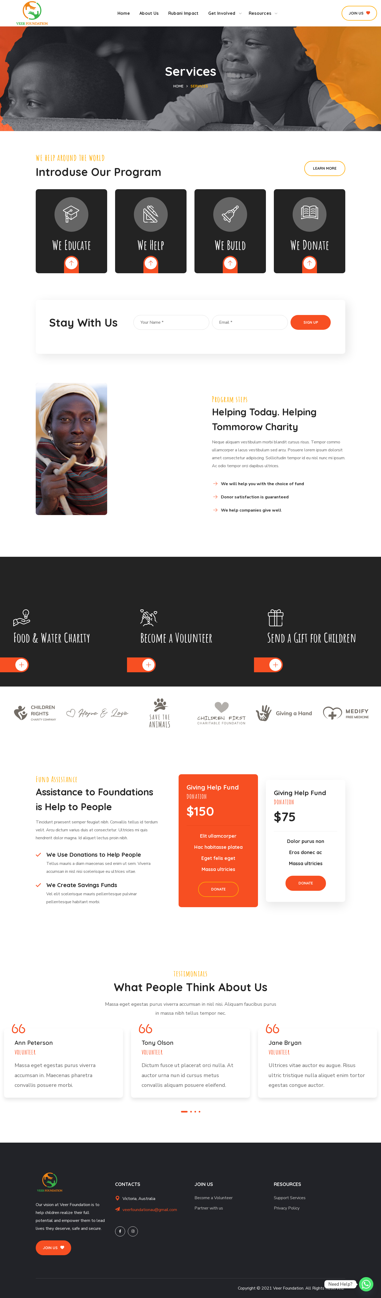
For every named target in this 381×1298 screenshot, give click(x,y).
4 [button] (199, 1111)
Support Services (290, 1198)
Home (178, 86)
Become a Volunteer (213, 1198)
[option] (35, 713)
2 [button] (191, 1111)
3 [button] (195, 1111)
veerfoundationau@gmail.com (150, 1210)
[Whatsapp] (366, 1284)
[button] (359, 13)
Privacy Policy (287, 1208)
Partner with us (208, 1208)
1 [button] (184, 1111)
